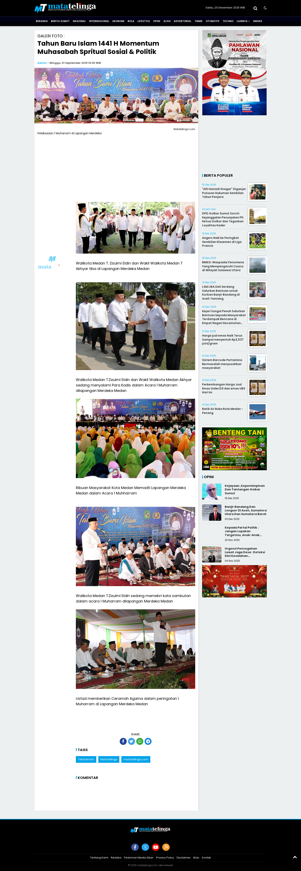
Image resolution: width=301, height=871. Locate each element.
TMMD (198, 21)
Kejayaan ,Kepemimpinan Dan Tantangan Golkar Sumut (245, 489)
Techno (228, 21)
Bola (131, 21)
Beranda (42, 21)
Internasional (99, 21)
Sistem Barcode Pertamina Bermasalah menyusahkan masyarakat (222, 364)
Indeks (257, 21)
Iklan (196, 857)
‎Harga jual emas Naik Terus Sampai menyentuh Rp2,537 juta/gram (223, 339)
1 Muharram (86, 759)
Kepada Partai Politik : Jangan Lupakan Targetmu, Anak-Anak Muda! (242, 533)
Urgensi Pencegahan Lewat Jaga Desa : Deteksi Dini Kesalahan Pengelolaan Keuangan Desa (245, 556)
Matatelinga (108, 759)
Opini (156, 21)
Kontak (206, 857)
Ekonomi (118, 21)
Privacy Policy (165, 857)
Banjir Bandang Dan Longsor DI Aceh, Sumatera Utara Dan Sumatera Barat (246, 510)
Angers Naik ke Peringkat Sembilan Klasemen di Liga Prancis (222, 242)
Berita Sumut (60, 21)
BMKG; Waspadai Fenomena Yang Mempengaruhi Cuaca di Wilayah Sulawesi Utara (223, 266)
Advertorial (182, 21)
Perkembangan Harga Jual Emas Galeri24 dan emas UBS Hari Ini (223, 388)
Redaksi (116, 857)
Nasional (79, 21)
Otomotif (212, 21)
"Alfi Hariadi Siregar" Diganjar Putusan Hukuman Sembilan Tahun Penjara (224, 193)
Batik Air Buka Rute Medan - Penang (222, 411)
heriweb (168, 865)
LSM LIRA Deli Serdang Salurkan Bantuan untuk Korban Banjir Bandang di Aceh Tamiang (221, 293)
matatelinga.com (135, 759)
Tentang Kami (99, 857)
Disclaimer (184, 857)
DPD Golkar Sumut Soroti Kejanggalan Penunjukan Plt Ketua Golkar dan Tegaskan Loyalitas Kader (223, 219)
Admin (42, 63)
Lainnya (242, 21)
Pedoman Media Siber (139, 857)
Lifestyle (144, 21)
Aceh (167, 21)
